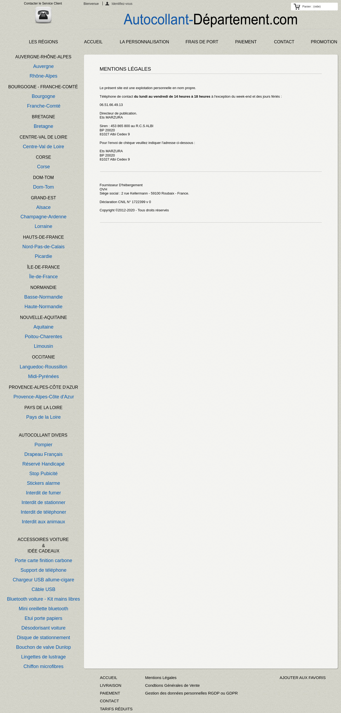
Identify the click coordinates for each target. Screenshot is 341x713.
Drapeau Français (43, 454)
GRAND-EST (43, 198)
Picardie (43, 256)
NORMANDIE (43, 287)
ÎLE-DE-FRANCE (43, 267)
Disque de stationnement (43, 637)
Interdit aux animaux (43, 521)
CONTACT (284, 42)
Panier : (311, 6)
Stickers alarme (43, 483)
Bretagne (43, 126)
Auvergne (43, 66)
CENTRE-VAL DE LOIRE (43, 137)
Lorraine (43, 226)
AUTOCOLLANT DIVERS (43, 435)
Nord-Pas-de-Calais (43, 246)
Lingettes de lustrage (43, 656)
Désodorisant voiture (43, 628)
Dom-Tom (43, 187)
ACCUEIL (93, 42)
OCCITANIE (43, 357)
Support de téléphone (43, 570)
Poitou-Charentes (43, 336)
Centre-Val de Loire (43, 146)
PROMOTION (324, 42)
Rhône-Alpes (43, 76)
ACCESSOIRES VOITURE (44, 539)
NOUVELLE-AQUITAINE (43, 317)
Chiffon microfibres (44, 666)
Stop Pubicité (43, 473)
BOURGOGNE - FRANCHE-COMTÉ (43, 87)
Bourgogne (43, 96)
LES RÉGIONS (43, 42)
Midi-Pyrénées (43, 376)
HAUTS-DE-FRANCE (43, 237)
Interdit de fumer (43, 492)
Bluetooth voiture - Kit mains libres (43, 599)
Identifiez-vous (122, 3)
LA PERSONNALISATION (144, 42)
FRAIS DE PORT (202, 42)
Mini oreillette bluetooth (43, 608)
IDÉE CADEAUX (43, 551)
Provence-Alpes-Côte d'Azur (43, 396)
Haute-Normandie (43, 306)
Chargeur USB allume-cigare (43, 579)
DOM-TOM (43, 177)
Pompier (43, 444)
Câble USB (43, 589)
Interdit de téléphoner (43, 512)
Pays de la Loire (43, 417)
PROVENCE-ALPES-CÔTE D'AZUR (43, 387)
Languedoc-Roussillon (43, 366)
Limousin (43, 346)
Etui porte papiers (43, 618)
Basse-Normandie (43, 297)
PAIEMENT (246, 42)
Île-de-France (43, 276)
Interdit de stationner (43, 502)
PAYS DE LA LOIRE (43, 407)
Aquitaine (43, 327)
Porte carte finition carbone (43, 560)
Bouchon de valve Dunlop (43, 647)
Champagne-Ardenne (43, 216)
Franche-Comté (43, 106)
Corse (43, 166)
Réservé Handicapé (43, 464)
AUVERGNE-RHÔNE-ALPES (43, 57)
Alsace (43, 207)
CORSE (43, 157)
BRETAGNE (43, 117)
